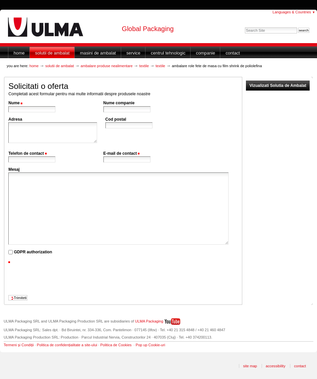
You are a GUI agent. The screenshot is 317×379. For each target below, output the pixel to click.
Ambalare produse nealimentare (107, 66)
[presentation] (59, 278)
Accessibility (275, 366)
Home (19, 52)
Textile (144, 66)
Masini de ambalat (98, 52)
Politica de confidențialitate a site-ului (67, 345)
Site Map (250, 366)
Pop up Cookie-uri (150, 345)
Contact (233, 52)
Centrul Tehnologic (168, 52)
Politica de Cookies (115, 345)
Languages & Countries (294, 12)
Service (133, 52)
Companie (205, 52)
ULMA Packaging (149, 321)
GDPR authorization (33, 252)
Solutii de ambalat (52, 52)
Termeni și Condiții (19, 345)
